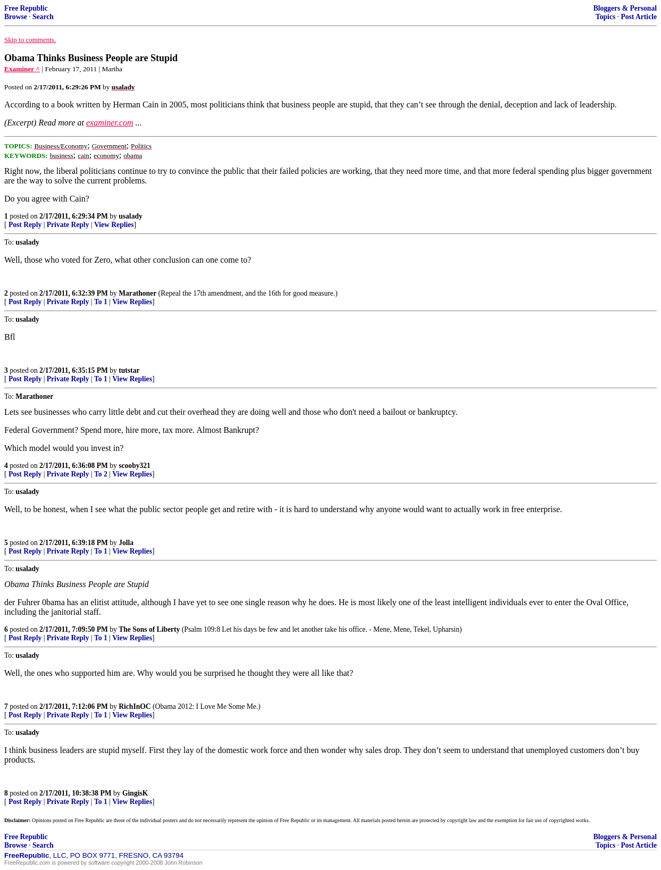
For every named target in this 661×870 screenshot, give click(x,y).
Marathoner (137, 293)
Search (43, 17)
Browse (15, 17)
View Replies (114, 225)
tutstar (129, 370)
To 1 (100, 302)
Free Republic (26, 8)
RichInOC (134, 706)
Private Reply (68, 225)
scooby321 (134, 466)
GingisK (135, 793)
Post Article (639, 17)
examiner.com (109, 122)
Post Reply (25, 225)
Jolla (126, 543)
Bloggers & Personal (625, 8)
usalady (131, 216)
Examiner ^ (22, 69)
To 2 (100, 474)
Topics (605, 17)
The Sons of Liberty (149, 629)
